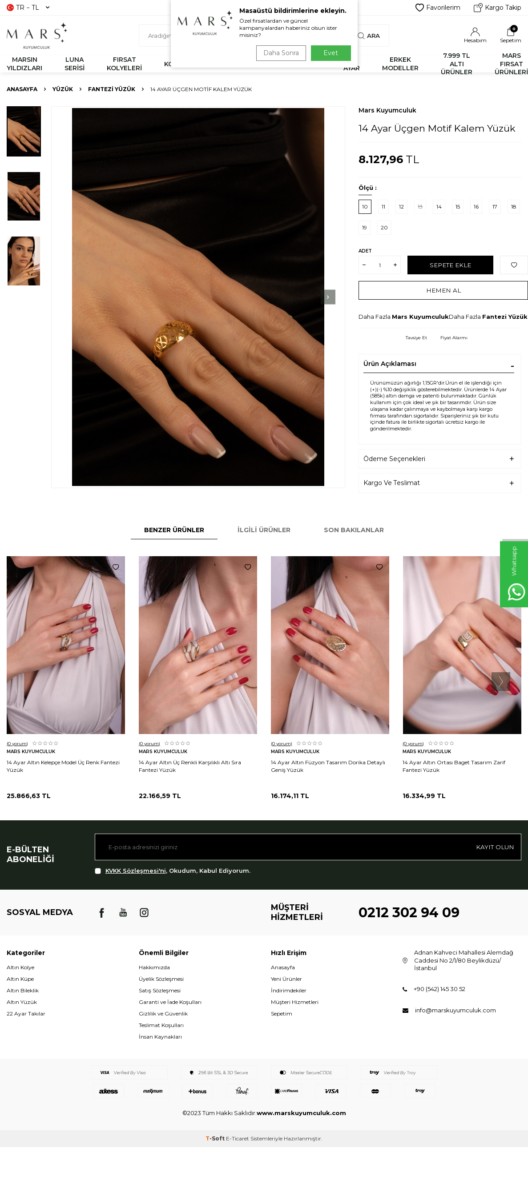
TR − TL (28, 8)
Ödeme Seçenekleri (394, 459)
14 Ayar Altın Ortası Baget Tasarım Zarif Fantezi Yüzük (454, 766)
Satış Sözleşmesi (160, 990)
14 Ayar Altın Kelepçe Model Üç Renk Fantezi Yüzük (63, 766)
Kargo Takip (497, 7)
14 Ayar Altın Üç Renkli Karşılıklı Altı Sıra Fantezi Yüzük (190, 766)
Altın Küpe (20, 978)
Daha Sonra (279, 53)
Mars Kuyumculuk (387, 110)
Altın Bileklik (23, 990)
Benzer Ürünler (174, 530)
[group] (198, 297)
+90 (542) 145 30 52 (439, 988)
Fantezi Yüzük (111, 89)
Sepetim (281, 1013)
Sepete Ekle (450, 265)
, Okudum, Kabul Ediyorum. (172, 871)
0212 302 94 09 (409, 912)
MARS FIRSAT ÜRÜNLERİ (511, 64)
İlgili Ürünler (264, 530)
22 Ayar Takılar (26, 1013)
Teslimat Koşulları (161, 1025)
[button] (311, 297)
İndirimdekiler (288, 990)
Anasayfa (22, 89)
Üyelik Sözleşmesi (161, 978)
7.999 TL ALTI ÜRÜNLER (456, 64)
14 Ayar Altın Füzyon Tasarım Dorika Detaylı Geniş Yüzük (328, 766)
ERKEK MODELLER (400, 64)
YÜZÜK (62, 89)
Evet (330, 53)
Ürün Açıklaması (389, 364)
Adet (365, 251)
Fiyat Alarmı (454, 338)
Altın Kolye (20, 967)
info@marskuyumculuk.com (455, 1010)
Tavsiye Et (416, 338)
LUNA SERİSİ (74, 64)
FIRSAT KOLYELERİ (124, 64)
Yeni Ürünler (286, 978)
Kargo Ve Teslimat (391, 483)
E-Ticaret (237, 1138)
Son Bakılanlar (354, 530)
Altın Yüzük (22, 1002)
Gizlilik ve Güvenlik (163, 1013)
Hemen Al (443, 290)
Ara (368, 36)
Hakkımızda (154, 967)
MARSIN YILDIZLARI (24, 64)
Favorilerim (437, 7)
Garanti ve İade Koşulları (170, 1002)
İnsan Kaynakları (160, 1036)
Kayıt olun (494, 847)
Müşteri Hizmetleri (294, 1002)
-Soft (216, 1138)
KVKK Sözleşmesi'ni (135, 870)
